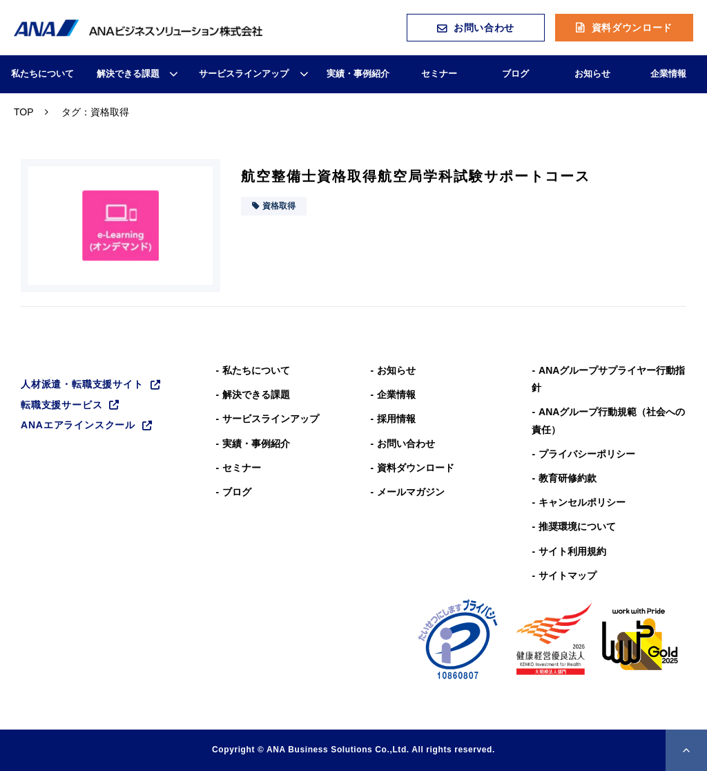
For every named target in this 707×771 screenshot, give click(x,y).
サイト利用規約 (572, 551)
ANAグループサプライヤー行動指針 (608, 379)
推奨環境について (577, 526)
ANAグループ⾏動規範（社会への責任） (608, 420)
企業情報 (668, 73)
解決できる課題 (128, 73)
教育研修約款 (568, 478)
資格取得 (279, 206)
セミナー (439, 73)
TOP (24, 111)
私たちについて (42, 73)
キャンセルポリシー (582, 502)
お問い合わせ (484, 27)
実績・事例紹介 (358, 73)
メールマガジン (411, 491)
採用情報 (396, 418)
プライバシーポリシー (587, 453)
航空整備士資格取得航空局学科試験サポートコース (415, 176)
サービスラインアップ (244, 73)
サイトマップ (568, 575)
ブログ (515, 73)
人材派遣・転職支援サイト (82, 384)
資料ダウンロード (632, 27)
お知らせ (592, 73)
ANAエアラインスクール (78, 424)
